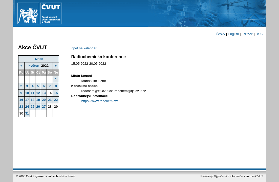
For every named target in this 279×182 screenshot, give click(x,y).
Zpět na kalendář (84, 48)
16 (21, 100)
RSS (259, 34)
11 (32, 93)
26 (38, 106)
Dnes (39, 59)
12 (38, 93)
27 (44, 106)
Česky (220, 34)
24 (27, 106)
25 (32, 106)
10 (27, 93)
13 (44, 93)
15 (56, 93)
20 (44, 100)
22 (56, 100)
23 (21, 106)
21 (50, 100)
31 (27, 113)
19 (38, 100)
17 (27, 100)
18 (32, 100)
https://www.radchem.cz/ (99, 101)
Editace (247, 34)
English (233, 34)
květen (34, 65)
